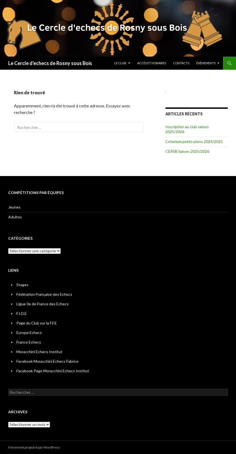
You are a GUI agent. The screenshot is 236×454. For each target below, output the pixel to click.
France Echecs (28, 342)
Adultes (15, 217)
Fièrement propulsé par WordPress (34, 447)
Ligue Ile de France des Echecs (42, 303)
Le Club (120, 63)
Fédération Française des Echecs (44, 294)
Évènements (205, 63)
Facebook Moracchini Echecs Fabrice (47, 361)
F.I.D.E (21, 313)
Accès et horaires (151, 63)
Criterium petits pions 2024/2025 (194, 141)
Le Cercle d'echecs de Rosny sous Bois (50, 63)
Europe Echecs (29, 332)
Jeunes (14, 207)
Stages (22, 284)
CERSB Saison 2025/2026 (187, 151)
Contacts (181, 63)
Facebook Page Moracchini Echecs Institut (52, 370)
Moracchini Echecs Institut (39, 351)
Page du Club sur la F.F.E (36, 323)
